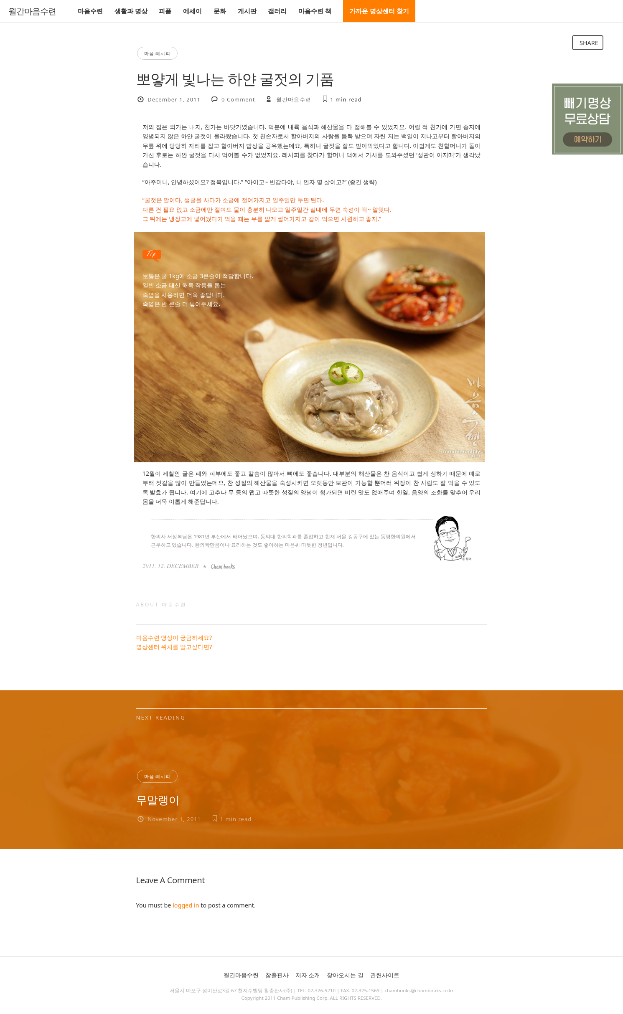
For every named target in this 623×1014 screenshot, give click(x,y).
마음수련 (90, 11)
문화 (220, 11)
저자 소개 (307, 975)
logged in (186, 905)
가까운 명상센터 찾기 (379, 11)
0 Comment (238, 99)
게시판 (247, 11)
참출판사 (277, 975)
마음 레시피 (157, 53)
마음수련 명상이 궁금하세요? (174, 637)
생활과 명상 (130, 11)
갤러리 (277, 11)
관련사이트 (384, 975)
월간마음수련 (32, 11)
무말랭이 (158, 799)
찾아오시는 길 (345, 975)
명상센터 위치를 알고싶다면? (174, 647)
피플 (165, 11)
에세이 (192, 11)
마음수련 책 (314, 11)
